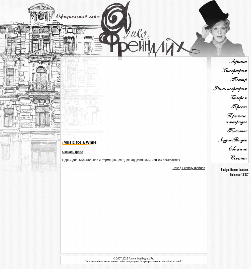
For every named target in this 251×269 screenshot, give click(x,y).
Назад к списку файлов (188, 168)
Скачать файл (72, 152)
